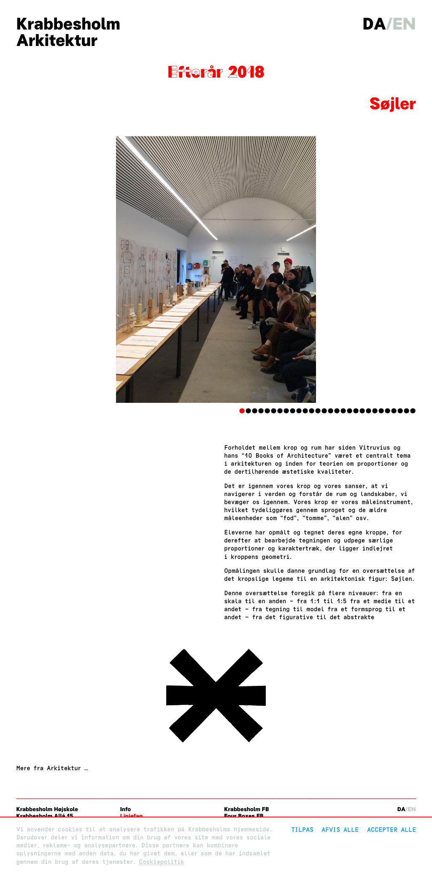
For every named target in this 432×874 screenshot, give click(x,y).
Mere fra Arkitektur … (52, 768)
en (404, 23)
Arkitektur (56, 40)
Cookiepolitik (161, 862)
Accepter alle (391, 829)
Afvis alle (340, 829)
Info (125, 809)
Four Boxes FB (243, 816)
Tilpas (302, 829)
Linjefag (131, 816)
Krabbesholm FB (246, 809)
